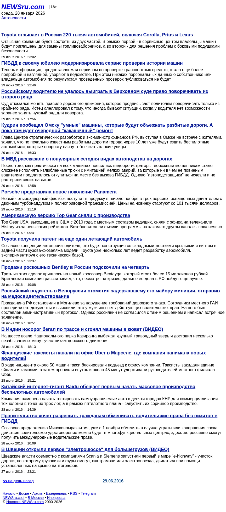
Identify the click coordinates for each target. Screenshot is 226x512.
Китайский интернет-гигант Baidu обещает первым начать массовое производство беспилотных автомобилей (98, 389)
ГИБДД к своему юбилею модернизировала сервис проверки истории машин (92, 63)
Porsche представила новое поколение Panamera (59, 191)
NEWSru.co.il (13, 498)
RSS (73, 493)
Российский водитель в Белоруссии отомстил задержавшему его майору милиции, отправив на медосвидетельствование (110, 293)
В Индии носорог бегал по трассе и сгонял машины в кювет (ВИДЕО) (82, 329)
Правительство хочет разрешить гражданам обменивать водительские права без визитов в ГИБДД (109, 418)
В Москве (36, 498)
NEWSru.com (22, 7)
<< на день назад (18, 481)
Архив (37, 493)
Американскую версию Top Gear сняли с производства (65, 215)
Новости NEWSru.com (25, 502)
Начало (9, 493)
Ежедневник (56, 493)
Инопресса (56, 498)
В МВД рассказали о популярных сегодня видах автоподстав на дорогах (86, 159)
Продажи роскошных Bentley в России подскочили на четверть (75, 267)
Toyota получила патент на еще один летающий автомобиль (71, 239)
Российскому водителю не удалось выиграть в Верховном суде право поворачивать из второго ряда (104, 94)
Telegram (88, 493)
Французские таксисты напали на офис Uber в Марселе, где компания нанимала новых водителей (103, 355)
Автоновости (13, 18)
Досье (24, 493)
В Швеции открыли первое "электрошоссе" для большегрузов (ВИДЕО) (85, 449)
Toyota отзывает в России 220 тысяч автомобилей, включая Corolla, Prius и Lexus (97, 34)
